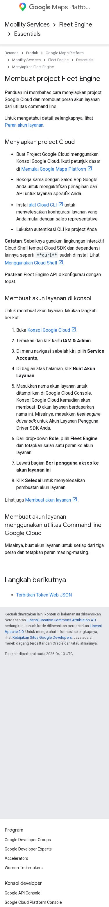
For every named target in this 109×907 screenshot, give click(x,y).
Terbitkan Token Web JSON (44, 595)
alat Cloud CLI (43, 205)
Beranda (12, 53)
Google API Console (22, 893)
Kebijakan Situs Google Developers (42, 637)
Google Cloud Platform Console (33, 902)
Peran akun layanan (24, 125)
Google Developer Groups (28, 839)
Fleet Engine (75, 24)
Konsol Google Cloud (48, 330)
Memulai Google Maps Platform (53, 169)
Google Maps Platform (65, 53)
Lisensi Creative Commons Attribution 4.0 (61, 620)
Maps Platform (59, 7)
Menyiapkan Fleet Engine (33, 67)
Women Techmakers (24, 867)
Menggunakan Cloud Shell (31, 263)
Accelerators (16, 858)
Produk (32, 53)
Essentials (27, 34)
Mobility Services (27, 24)
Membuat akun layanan (48, 500)
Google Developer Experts (28, 849)
